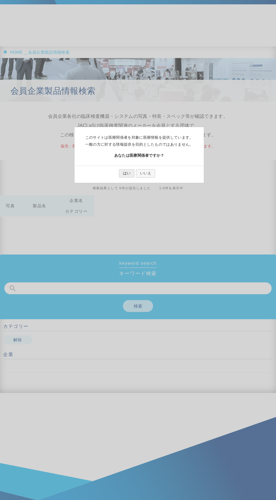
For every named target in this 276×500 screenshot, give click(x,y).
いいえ (145, 173)
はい (126, 173)
